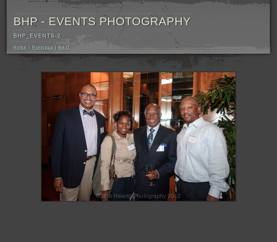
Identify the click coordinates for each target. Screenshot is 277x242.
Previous (43, 47)
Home (20, 47)
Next (64, 47)
